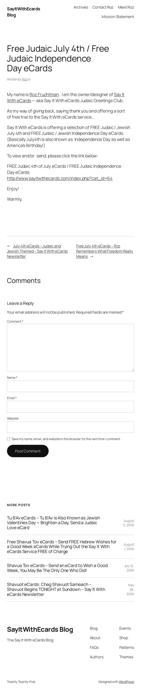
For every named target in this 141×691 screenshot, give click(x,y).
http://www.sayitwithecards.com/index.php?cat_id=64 (59, 178)
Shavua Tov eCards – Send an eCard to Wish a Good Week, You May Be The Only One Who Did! (57, 568)
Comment (15, 321)
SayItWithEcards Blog (40, 629)
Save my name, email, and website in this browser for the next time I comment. (66, 439)
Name (12, 377)
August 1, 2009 (129, 546)
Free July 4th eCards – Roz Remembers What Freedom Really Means (104, 251)
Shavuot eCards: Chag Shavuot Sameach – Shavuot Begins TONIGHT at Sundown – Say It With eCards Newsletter (56, 589)
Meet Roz (126, 7)
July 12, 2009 (129, 568)
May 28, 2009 (130, 589)
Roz (24, 79)
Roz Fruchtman (44, 94)
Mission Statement (118, 16)
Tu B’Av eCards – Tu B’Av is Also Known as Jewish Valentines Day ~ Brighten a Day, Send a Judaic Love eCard (53, 523)
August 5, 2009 (128, 523)
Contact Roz (103, 7)
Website (12, 418)
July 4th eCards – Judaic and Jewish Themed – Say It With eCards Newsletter (37, 251)
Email (11, 398)
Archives (81, 7)
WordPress (126, 682)
